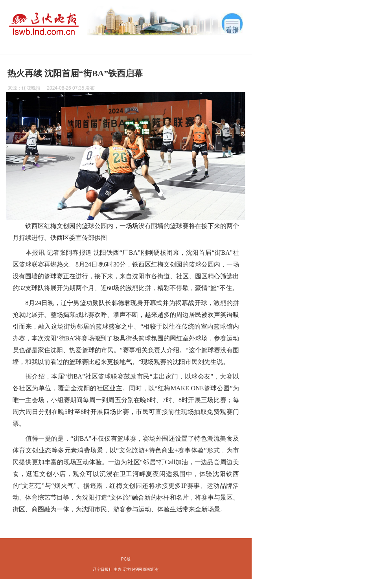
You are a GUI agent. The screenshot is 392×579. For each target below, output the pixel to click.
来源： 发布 (51, 88)
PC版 (126, 559)
